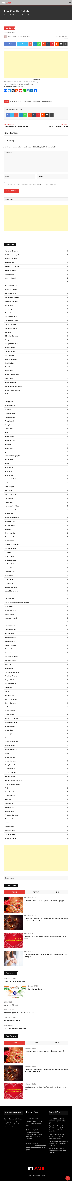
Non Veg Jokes (10, 626)
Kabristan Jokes (10, 537)
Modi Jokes (9, 606)
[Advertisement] (36, 64)
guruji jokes (9, 460)
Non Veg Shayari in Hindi (12, 1020)
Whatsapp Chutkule (11, 815)
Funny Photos (9, 425)
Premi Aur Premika (11, 676)
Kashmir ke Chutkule (12, 545)
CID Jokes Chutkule (11, 336)
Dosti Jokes (9, 378)
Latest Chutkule (10, 572)
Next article (64, 124)
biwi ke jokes (9, 305)
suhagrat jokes (10, 757)
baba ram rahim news (12, 282)
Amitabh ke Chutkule (12, 266)
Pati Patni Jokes (10, 660)
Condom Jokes (10, 351)
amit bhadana (9, 262)
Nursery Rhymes (10, 645)
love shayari (36, 101)
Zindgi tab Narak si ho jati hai (58, 126)
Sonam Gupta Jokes (11, 749)
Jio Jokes (8, 529)
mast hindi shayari (47, 101)
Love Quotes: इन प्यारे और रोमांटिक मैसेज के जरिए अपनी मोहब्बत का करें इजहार (36, 1148)
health (7, 463)
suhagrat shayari (10, 761)
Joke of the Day (10, 533)
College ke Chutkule (11, 344)
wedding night (9, 811)
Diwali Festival (9, 367)
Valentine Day (9, 807)
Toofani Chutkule (10, 796)
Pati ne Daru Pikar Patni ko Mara (15, 1028)
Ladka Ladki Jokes (11, 560)
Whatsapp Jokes (10, 819)
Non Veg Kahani (10, 630)
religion (7, 691)
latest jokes (9, 575)
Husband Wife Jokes (12, 506)
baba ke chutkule (10, 278)
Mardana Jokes (10, 599)
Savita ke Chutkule (11, 722)
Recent (14, 892)
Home (6, 15)
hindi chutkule (9, 467)
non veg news (9, 633)
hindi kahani (9, 475)
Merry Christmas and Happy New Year (17, 602)
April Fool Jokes (10, 270)
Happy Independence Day (36, 989)
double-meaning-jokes (12, 390)
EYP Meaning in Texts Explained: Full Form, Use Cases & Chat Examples (58, 1143)
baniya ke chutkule (11, 290)
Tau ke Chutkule (10, 772)
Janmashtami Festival (12, 517)
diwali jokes (9, 371)
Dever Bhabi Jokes (11, 359)
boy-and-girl (9, 309)
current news (9, 355)
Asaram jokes (9, 274)
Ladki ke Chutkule (11, 564)
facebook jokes (10, 398)
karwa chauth (9, 541)
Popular (36, 892)
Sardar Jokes (9, 714)
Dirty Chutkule (9, 363)
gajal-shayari (9, 436)
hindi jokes (8, 471)
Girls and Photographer (13, 456)
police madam (9, 668)
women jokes (9, 827)
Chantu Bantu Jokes (11, 320)
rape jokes (8, 687)
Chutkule (8, 332)
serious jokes (9, 734)
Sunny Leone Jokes (11, 765)
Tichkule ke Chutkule (12, 792)
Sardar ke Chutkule (11, 718)
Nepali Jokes (9, 614)
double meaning (10, 382)
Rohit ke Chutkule (11, 699)
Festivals (8, 409)
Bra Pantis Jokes (10, 313)
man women (9, 595)
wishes (7, 823)
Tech (6, 788)
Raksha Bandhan (10, 684)
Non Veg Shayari (10, 641)
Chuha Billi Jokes (10, 324)
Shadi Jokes (9, 738)
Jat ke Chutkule (10, 521)
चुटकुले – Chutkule (10, 838)
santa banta (9, 707)
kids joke (8, 552)
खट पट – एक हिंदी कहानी (11, 1005)
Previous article (9, 124)
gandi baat (8, 444)
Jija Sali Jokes (10, 525)
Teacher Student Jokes (12, 784)
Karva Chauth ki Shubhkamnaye (14, 981)
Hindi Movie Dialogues (12, 479)
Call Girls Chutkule (11, 317)
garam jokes (9, 448)
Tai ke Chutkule (10, 769)
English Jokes (9, 394)
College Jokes (9, 340)
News (7, 622)
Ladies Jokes (9, 556)
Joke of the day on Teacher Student (16, 126)
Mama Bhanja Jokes (11, 591)
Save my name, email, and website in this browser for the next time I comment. (31, 185)
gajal (6, 432)
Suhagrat (8, 753)
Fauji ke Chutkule (10, 405)
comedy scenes (10, 347)
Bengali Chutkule (10, 293)
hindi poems (9, 483)
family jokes (9, 402)
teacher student (10, 776)
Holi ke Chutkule (10, 494)
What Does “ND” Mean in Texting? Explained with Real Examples (57, 1150)
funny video (9, 429)
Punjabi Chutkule (10, 680)
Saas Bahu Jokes (10, 703)
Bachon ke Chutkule (11, 286)
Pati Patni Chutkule (11, 657)
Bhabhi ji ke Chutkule (12, 297)
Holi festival (9, 490)
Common (57, 892)
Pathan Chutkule (10, 653)
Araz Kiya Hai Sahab (15, 101)
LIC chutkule (9, 579)
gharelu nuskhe (10, 452)
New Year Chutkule (11, 618)
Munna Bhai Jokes (11, 610)
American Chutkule (11, 259)
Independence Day (11, 510)
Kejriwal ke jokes (10, 548)
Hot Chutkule (9, 498)
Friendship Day (10, 413)
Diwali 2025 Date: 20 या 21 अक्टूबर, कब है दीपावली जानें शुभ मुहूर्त (44, 901)
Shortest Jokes (10, 745)
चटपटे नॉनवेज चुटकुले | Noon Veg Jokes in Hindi (19, 1013)
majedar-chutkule (11, 587)
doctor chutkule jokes (12, 375)
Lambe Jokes (9, 568)
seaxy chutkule (10, 726)
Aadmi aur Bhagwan (11, 251)
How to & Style (9, 502)
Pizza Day (8, 664)
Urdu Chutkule (9, 803)
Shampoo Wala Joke (11, 742)
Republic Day (9, 695)
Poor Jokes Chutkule (12, 672)
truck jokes (8, 799)
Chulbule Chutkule (11, 328)
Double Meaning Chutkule (13, 386)
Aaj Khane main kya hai (12, 255)
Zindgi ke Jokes (10, 834)
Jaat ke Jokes (9, 514)
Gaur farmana (27, 101)
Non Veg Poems (10, 637)
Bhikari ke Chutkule (11, 301)
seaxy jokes (9, 730)
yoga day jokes (10, 830)
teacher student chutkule (13, 780)
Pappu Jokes (9, 649)
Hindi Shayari (14, 15)
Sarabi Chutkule (10, 711)
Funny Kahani (9, 421)
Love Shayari (9, 583)
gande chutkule (10, 440)
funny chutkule (10, 417)
